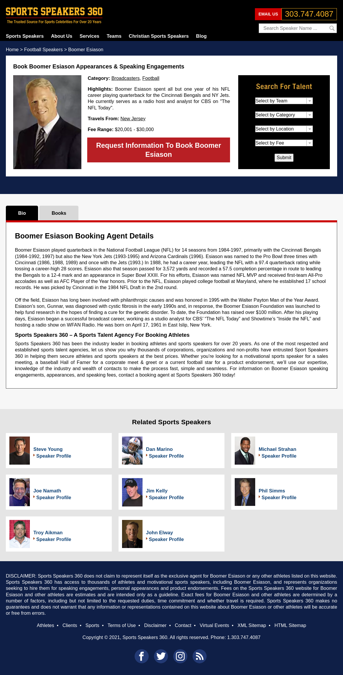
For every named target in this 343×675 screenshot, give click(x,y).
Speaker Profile (53, 455)
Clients (69, 625)
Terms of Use (121, 625)
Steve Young (48, 449)
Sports (92, 625)
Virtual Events (214, 625)
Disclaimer (155, 625)
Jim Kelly (157, 491)
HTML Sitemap (290, 625)
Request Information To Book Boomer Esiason (158, 149)
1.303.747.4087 (243, 637)
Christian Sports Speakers (159, 36)
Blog (201, 36)
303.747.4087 (309, 14)
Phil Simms (272, 491)
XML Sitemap (251, 625)
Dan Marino (159, 449)
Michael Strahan (277, 449)
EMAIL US (268, 14)
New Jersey (133, 118)
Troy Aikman (48, 532)
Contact (183, 625)
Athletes (45, 625)
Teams (114, 36)
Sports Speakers (25, 36)
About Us (61, 36)
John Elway (159, 532)
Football (150, 78)
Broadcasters (126, 78)
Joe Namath (47, 491)
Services (89, 36)
